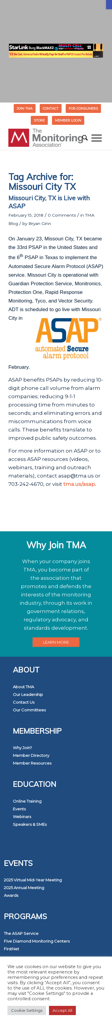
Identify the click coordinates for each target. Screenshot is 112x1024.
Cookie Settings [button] (26, 1010)
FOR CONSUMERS (83, 108)
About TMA (23, 686)
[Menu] (97, 138)
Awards (11, 895)
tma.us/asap (79, 484)
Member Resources (32, 763)
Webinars (22, 816)
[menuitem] (25, 108)
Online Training (27, 801)
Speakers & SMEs (30, 824)
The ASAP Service (21, 933)
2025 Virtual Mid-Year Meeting (33, 880)
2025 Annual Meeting (24, 887)
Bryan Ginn (39, 223)
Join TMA (25, 108)
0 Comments (62, 215)
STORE (39, 120)
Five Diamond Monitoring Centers (37, 941)
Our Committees (29, 710)
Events (19, 808)
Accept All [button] (62, 1010)
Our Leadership (28, 694)
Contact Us (23, 702)
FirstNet (11, 948)
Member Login (68, 120)
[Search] (85, 138)
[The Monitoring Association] (46, 138)
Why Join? (22, 747)
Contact (51, 108)
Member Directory (31, 755)
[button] (109, 4)
